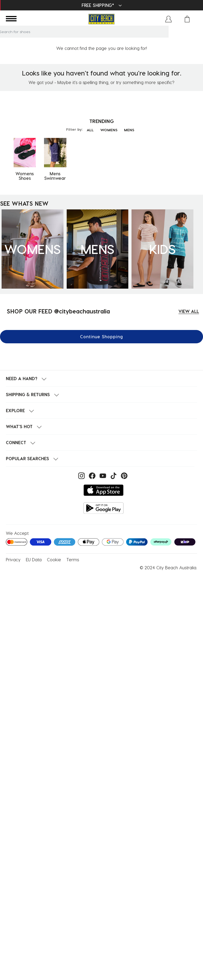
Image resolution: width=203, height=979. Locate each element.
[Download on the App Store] (103, 490)
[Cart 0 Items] (187, 19)
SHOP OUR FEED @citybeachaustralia (58, 311)
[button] (168, 19)
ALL (90, 130)
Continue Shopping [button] (101, 336)
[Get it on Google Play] (103, 508)
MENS (129, 130)
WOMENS (108, 130)
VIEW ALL (188, 311)
